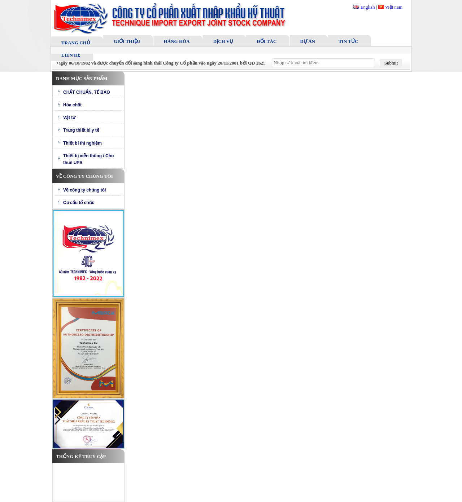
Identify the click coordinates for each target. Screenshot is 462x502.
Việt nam (390, 7)
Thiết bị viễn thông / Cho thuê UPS (88, 159)
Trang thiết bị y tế (81, 130)
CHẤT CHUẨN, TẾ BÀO (86, 92)
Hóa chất (72, 104)
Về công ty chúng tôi (84, 190)
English (364, 7)
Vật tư (69, 117)
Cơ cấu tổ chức (78, 202)
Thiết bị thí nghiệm (82, 143)
